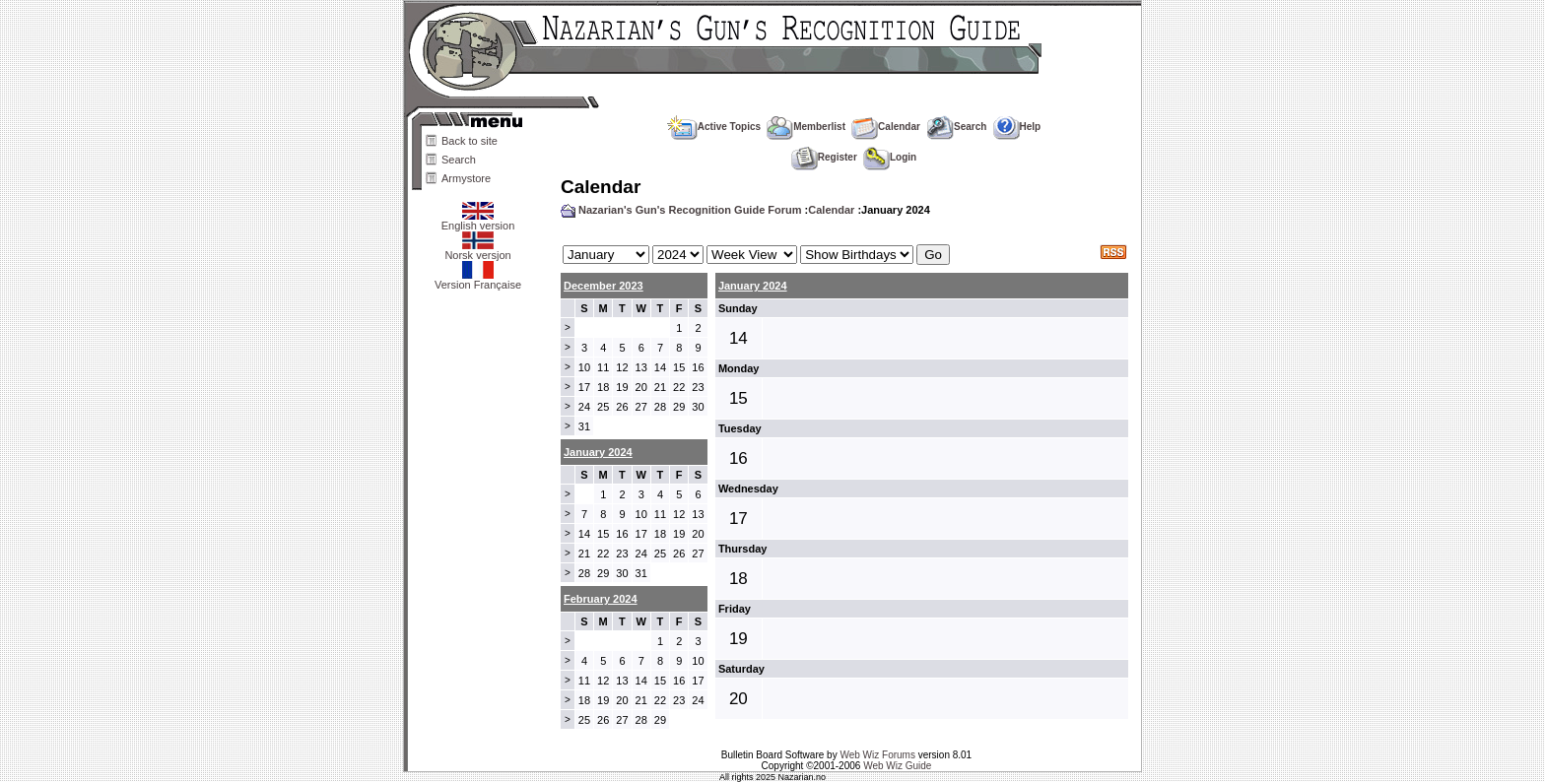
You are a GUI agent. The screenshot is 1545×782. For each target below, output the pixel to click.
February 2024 (601, 599)
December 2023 (603, 286)
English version (478, 220)
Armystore (466, 178)
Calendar (885, 126)
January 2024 (752, 286)
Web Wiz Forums (877, 754)
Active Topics (714, 126)
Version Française (478, 280)
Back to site (469, 141)
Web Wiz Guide (897, 765)
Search (458, 159)
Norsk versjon (477, 250)
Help (1017, 126)
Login (889, 157)
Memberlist (806, 126)
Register (824, 157)
